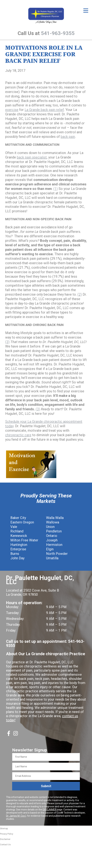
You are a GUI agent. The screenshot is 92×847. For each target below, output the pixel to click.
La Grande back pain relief (44, 110)
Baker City (18, 518)
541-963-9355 (58, 33)
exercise (11, 110)
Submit (46, 786)
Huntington (18, 545)
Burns (14, 554)
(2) (79, 294)
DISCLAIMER (49, 809)
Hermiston (54, 545)
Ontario (51, 536)
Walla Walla (55, 518)
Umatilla (52, 558)
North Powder (57, 554)
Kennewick (18, 536)
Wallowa (52, 522)
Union (50, 527)
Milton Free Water (24, 540)
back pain (68, 137)
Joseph (52, 540)
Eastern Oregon (22, 522)
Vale (13, 527)
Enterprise (18, 549)
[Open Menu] (86, 10)
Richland (16, 531)
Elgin (50, 549)
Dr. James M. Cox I (16, 815)
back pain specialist (32, 157)
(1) (55, 189)
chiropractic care (18, 435)
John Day (17, 558)
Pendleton (54, 531)
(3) (7, 342)
